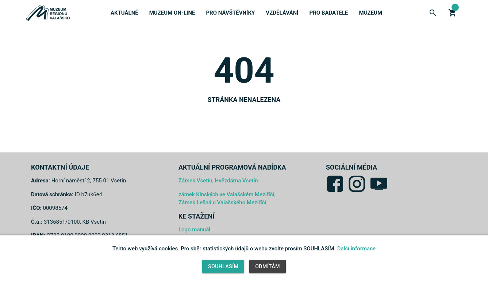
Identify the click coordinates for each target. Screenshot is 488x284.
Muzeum (371, 13)
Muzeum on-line (172, 13)
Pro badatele (328, 13)
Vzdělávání (282, 13)
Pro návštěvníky (230, 13)
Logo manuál (194, 229)
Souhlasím (223, 266)
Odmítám (267, 266)
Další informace (356, 248)
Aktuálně (124, 13)
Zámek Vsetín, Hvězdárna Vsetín (218, 180)
